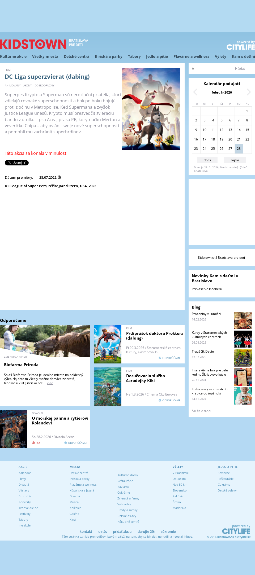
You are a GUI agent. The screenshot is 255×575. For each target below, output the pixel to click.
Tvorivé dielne (28, 508)
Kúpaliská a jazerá (82, 490)
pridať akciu (122, 531)
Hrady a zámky (127, 510)
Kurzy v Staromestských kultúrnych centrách (209, 334)
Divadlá (24, 484)
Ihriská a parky (108, 56)
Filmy (22, 479)
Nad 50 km (180, 484)
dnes (207, 160)
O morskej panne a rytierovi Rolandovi (60, 420)
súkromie (168, 531)
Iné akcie (25, 525)
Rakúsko (178, 496)
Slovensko (180, 490)
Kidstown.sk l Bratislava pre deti (221, 257)
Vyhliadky (124, 504)
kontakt (86, 531)
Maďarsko (179, 508)
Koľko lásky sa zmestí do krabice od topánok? (209, 391)
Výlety (220, 56)
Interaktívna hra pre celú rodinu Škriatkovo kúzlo (210, 372)
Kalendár (25, 473)
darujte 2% (146, 531)
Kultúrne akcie (13, 56)
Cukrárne (123, 492)
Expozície (25, 496)
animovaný (13, 85)
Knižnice (75, 508)
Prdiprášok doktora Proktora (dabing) (155, 336)
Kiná (73, 519)
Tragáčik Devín (203, 351)
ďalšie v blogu (202, 411)
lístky (36, 443)
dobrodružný (44, 85)
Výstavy (24, 490)
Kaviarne (123, 487)
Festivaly (25, 514)
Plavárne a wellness (191, 56)
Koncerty (25, 502)
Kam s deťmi (243, 56)
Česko (177, 502)
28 (239, 148)
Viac (50, 383)
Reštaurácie (125, 481)
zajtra (235, 160)
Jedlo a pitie (157, 56)
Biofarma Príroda (21, 364)
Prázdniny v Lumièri (206, 313)
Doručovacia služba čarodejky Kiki (145, 378)
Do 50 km (179, 479)
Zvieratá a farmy (128, 498)
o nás (102, 531)
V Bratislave (181, 473)
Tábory (134, 56)
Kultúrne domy (127, 475)
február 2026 (222, 92)
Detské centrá (76, 56)
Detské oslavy (126, 516)
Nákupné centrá (128, 522)
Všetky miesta (45, 56)
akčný (27, 85)
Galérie (74, 514)
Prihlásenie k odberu (207, 289)
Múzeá (74, 502)
